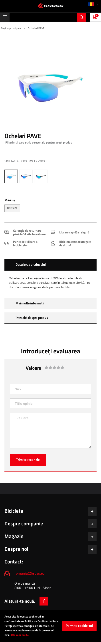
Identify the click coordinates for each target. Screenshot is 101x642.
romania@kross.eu (29, 573)
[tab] (50, 264)
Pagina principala (11, 28)
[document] (50, 626)
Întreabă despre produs (32, 318)
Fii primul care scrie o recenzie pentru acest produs (38, 142)
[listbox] (50, 209)
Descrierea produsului (31, 265)
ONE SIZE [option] (12, 208)
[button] (93, 4)
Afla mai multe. (20, 635)
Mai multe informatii (30, 303)
